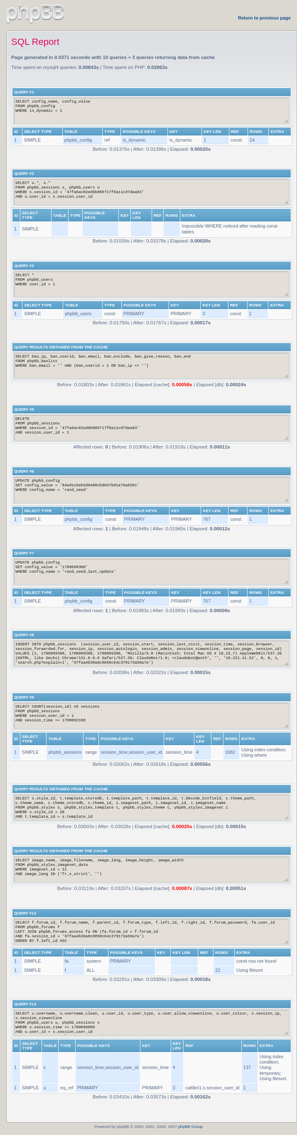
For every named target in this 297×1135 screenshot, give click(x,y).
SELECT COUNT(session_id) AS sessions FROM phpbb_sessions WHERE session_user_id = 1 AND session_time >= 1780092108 (151, 715)
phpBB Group (190, 1126)
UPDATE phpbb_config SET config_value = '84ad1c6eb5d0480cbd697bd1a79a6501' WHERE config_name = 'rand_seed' (151, 490)
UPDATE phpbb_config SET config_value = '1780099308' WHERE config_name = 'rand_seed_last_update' (151, 571)
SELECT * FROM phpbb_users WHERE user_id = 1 (151, 284)
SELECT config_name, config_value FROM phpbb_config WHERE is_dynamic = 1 (151, 110)
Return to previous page (264, 17)
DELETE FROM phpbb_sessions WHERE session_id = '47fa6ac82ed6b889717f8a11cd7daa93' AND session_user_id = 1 (151, 428)
